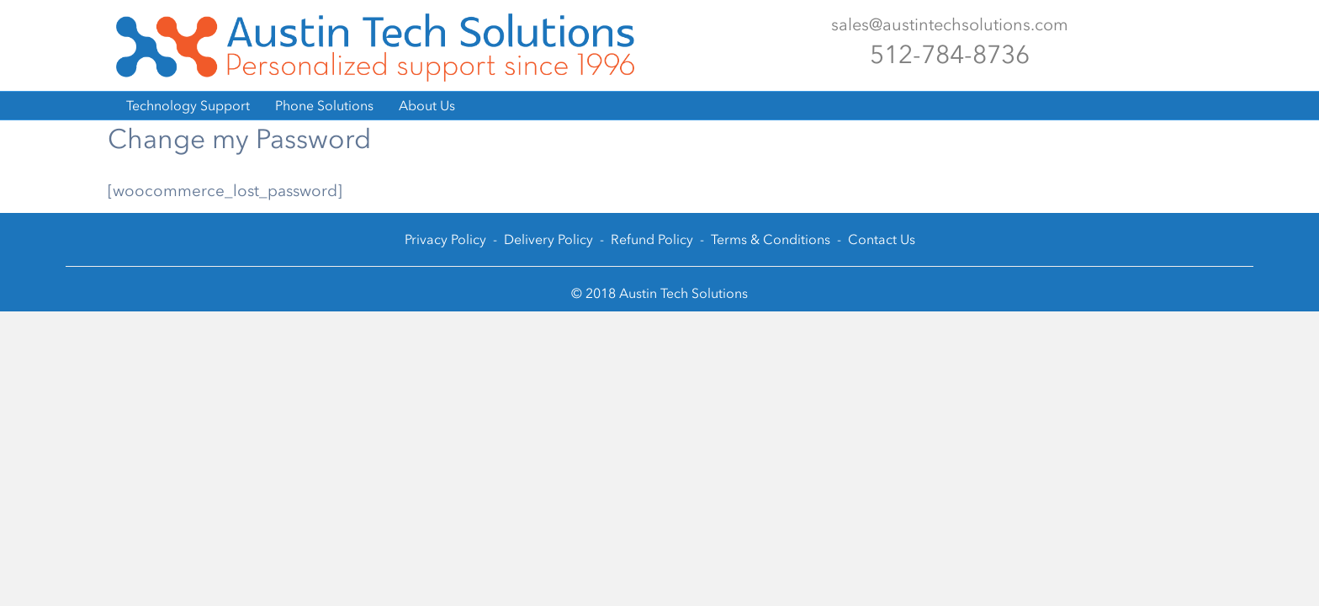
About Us (427, 106)
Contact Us (881, 239)
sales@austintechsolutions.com (949, 24)
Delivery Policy (548, 239)
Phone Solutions (324, 106)
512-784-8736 (950, 55)
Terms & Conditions (770, 239)
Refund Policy (652, 239)
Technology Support (188, 106)
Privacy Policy (445, 239)
